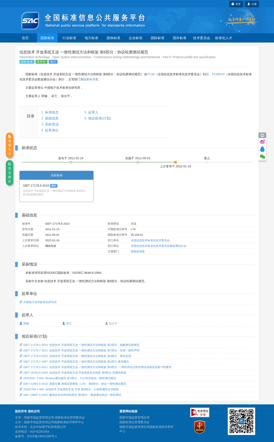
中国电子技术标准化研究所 (38, 302)
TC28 (151, 74)
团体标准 (113, 38)
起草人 (93, 112)
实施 (137, 158)
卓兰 (67, 323)
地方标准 (91, 38)
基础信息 (52, 118)
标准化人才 (223, 38)
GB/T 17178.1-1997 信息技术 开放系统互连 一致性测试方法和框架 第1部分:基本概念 (74, 361)
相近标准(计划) (99, 118)
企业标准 (135, 38)
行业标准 (69, 38)
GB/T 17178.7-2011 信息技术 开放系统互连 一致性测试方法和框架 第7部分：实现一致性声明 (79, 350)
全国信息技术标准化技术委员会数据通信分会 (158, 246)
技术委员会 (201, 38)
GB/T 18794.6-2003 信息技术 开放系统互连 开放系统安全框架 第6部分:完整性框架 (72, 372)
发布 (70, 158)
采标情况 (52, 124)
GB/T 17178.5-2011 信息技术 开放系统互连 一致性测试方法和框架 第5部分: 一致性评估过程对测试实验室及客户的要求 (95, 367)
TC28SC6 (218, 74)
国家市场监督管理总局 (134, 417)
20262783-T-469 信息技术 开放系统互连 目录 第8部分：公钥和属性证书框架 (69, 389)
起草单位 (52, 130)
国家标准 (47, 38)
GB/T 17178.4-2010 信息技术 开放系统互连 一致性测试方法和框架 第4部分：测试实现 (75, 356)
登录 (236, 4)
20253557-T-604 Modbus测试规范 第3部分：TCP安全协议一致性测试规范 (67, 378)
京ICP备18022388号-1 (42, 436)
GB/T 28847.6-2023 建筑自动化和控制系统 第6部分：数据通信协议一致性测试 (70, 394)
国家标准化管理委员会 (134, 422)
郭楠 (24, 323)
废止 (207, 158)
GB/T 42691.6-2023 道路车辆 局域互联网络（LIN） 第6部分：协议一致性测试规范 (72, 383)
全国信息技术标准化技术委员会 (150, 240)
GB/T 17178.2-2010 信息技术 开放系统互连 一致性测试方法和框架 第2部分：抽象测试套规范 (79, 344)
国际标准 (157, 38)
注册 (252, 4)
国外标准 (179, 38)
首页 (25, 38)
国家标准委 (90, 79)
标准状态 (52, 112)
